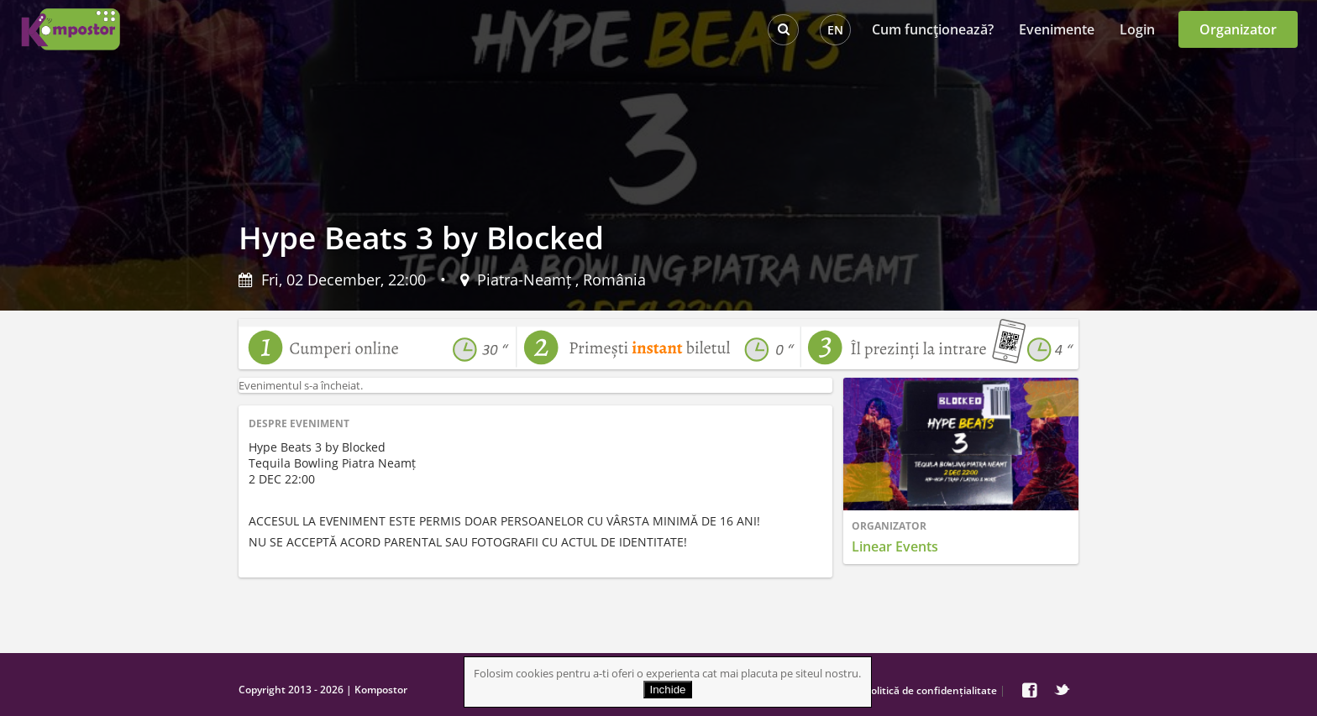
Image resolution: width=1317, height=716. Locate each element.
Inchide (668, 689)
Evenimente (1056, 29)
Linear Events (895, 546)
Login (1137, 29)
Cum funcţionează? (933, 29)
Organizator (1238, 29)
